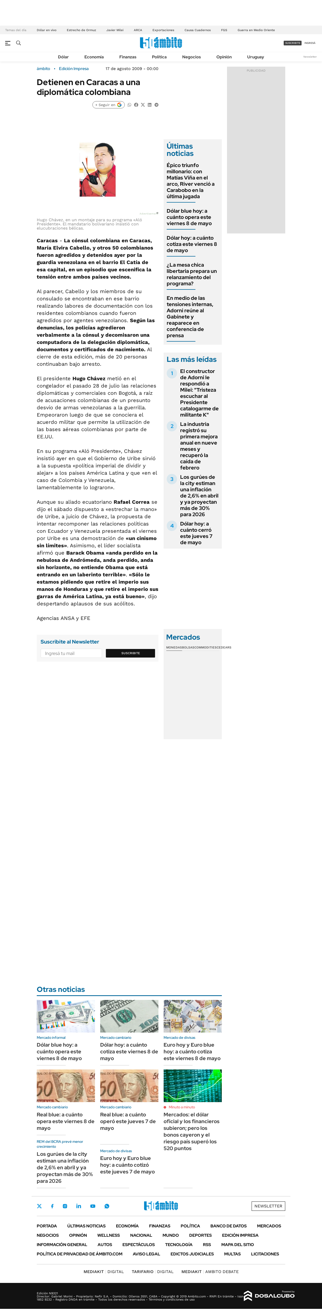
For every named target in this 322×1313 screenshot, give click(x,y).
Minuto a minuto (182, 1107)
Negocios (191, 57)
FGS (224, 30)
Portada (47, 1226)
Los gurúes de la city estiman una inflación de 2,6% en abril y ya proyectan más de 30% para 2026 (199, 496)
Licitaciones (265, 1254)
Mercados (269, 1226)
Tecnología (179, 1244)
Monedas (174, 647)
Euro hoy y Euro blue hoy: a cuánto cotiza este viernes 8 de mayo (192, 1051)
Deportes (200, 1235)
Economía (94, 57)
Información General (62, 1244)
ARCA (138, 30)
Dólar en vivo (46, 30)
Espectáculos (138, 1244)
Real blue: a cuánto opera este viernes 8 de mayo (65, 1121)
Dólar (63, 57)
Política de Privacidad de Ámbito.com (79, 1254)
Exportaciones (163, 30)
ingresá (310, 43)
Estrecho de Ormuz (81, 30)
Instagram (65, 1206)
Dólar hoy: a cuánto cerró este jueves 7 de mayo (196, 533)
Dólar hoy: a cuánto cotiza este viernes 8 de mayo (192, 244)
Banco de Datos (228, 1226)
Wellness (108, 1235)
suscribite (292, 43)
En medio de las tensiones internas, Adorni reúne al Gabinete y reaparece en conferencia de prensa (190, 317)
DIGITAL (104, 1271)
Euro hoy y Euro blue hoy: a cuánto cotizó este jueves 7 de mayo (127, 1165)
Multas (232, 1254)
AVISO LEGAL (146, 1254)
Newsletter (310, 56)
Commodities (205, 647)
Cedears (224, 647)
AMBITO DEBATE (210, 1271)
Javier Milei (114, 30)
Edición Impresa (240, 1235)
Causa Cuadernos (198, 30)
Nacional (141, 1235)
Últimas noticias (86, 1226)
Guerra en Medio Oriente (256, 30)
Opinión (224, 57)
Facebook (52, 1206)
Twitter (39, 1206)
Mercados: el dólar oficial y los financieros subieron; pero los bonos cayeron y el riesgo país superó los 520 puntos (191, 1131)
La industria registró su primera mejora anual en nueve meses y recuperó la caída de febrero (199, 446)
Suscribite (130, 653)
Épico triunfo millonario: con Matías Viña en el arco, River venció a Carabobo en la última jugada (191, 181)
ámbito (43, 69)
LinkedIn (78, 1206)
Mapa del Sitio (237, 1244)
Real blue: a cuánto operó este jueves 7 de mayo (128, 1121)
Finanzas (127, 57)
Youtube (92, 1206)
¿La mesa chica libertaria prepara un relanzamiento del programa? (192, 274)
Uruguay (255, 57)
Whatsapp (107, 1206)
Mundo (171, 1235)
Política (159, 57)
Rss (207, 1244)
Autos (105, 1244)
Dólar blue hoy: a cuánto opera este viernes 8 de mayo (189, 217)
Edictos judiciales (192, 1254)
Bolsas (188, 647)
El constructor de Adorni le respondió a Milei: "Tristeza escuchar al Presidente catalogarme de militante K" (199, 393)
